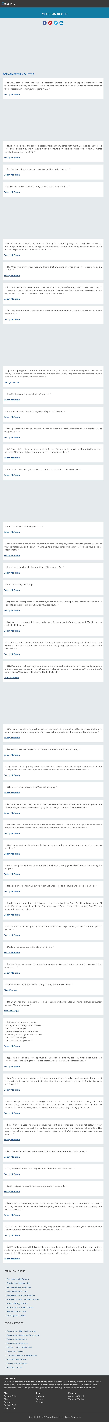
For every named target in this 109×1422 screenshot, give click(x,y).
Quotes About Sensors (17, 1343)
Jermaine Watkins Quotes (19, 1287)
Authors (40, 1396)
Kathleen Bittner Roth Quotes (21, 1295)
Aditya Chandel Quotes (18, 1279)
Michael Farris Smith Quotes (20, 1307)
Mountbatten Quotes (17, 1359)
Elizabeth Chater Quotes (18, 1283)
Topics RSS (9, 1408)
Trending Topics (76, 1399)
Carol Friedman (11, 677)
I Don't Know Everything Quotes (22, 1355)
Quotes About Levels (17, 1339)
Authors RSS (10, 1405)
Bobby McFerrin (12, 94)
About (7, 1399)
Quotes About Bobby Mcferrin (21, 1331)
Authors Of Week (76, 1396)
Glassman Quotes (15, 1351)
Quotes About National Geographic (23, 1335)
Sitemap (40, 1402)
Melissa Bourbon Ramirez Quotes (23, 1299)
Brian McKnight (11, 1010)
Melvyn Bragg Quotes (17, 1303)
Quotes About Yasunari (17, 1363)
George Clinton (11, 382)
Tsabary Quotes (14, 1367)
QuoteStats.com (53, 1417)
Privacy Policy (10, 1396)
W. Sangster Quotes (16, 1315)
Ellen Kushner (10, 990)
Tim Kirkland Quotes (16, 1311)
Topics (39, 1399)
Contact (7, 1402)
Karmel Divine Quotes (17, 1291)
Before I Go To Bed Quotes (19, 1347)
